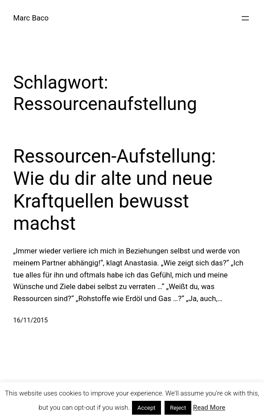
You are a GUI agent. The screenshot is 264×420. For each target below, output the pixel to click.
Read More (209, 408)
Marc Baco (31, 18)
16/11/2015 (30, 320)
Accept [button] (146, 407)
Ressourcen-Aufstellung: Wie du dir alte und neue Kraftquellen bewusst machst (114, 189)
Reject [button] (178, 407)
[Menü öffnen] (245, 18)
